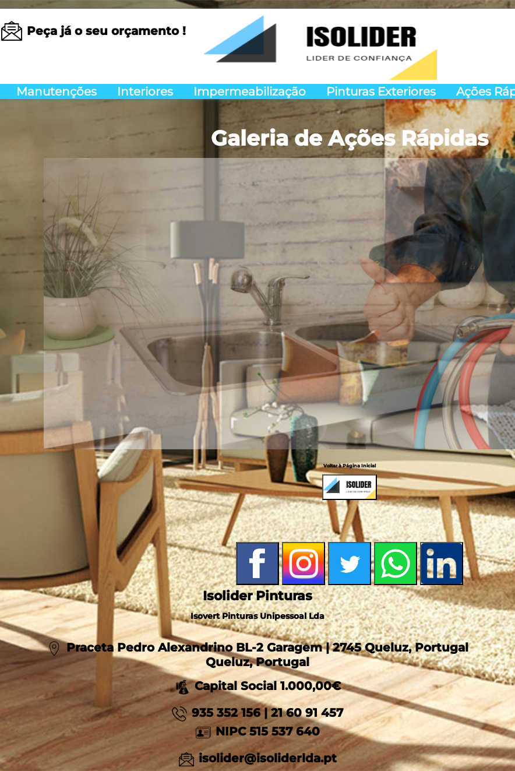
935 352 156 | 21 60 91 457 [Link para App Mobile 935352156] (267, 713)
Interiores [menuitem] (145, 91)
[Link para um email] (106, 31)
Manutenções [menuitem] (56, 91)
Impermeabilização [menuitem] (249, 91)
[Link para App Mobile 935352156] (182, 713)
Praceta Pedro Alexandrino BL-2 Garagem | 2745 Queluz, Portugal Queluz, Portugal (267, 654)
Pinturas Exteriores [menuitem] (381, 91)
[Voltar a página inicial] (320, 43)
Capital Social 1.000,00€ (258, 686)
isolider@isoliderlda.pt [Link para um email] (268, 758)
